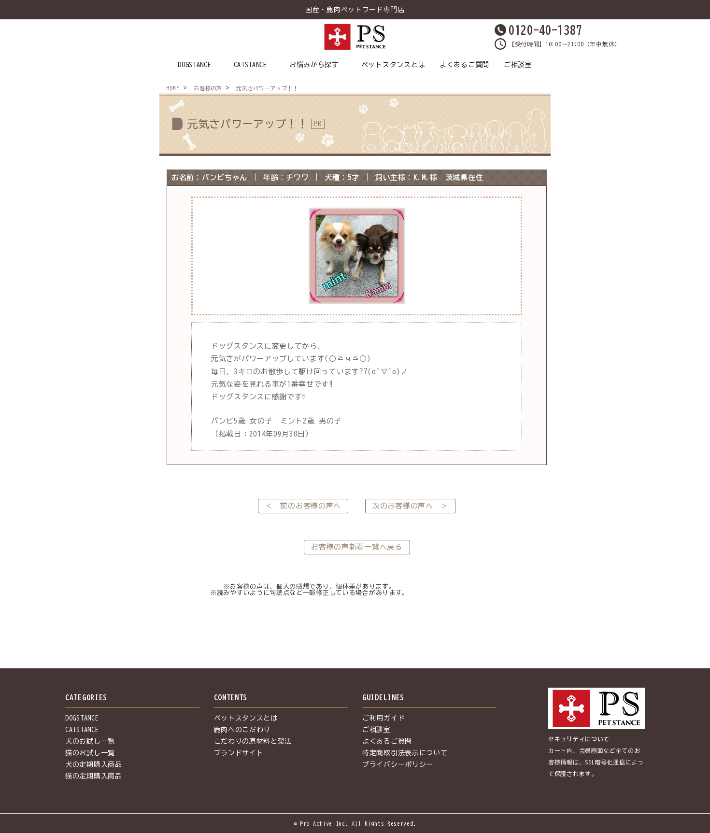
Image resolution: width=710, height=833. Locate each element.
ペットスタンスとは (393, 64)
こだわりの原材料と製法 (253, 741)
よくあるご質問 (464, 64)
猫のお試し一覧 (90, 752)
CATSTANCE (250, 64)
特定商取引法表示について (404, 752)
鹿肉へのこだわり (242, 729)
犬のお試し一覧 (90, 741)
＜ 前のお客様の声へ (303, 505)
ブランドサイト (239, 752)
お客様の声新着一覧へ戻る (356, 547)
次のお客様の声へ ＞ (410, 505)
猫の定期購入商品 (93, 776)
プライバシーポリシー (397, 764)
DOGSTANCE (194, 64)
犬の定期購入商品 (93, 764)
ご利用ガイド (383, 718)
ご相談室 (518, 64)
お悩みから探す (314, 64)
